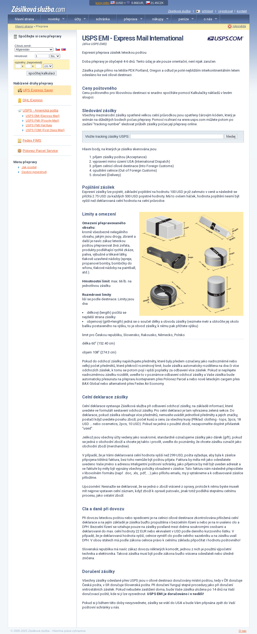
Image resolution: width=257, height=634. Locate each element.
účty (77, 19)
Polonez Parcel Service (40, 151)
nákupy (157, 19)
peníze (183, 19)
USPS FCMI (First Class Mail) (45, 130)
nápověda (239, 26)
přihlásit (207, 11)
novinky (53, 19)
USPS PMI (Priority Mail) (42, 120)
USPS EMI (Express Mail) (43, 116)
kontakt (242, 11)
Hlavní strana (24, 26)
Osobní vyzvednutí (34, 172)
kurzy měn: (103, 2)
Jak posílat (29, 167)
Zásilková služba (179, 11)
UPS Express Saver (38, 90)
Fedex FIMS (32, 140)
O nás (242, 630)
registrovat (225, 11)
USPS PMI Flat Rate (39, 125)
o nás (207, 19)
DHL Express (33, 100)
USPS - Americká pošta (40, 110)
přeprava (130, 19)
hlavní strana (24, 19)
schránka (103, 19)
